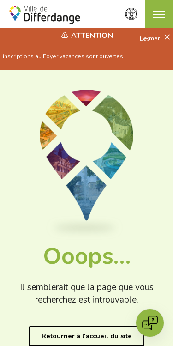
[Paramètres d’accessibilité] (131, 14)
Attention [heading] (92, 35)
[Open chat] (150, 323)
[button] (159, 14)
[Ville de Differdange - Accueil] (44, 15)
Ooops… (87, 256)
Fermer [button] (150, 38)
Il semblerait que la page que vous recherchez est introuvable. (87, 293)
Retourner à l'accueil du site (87, 335)
